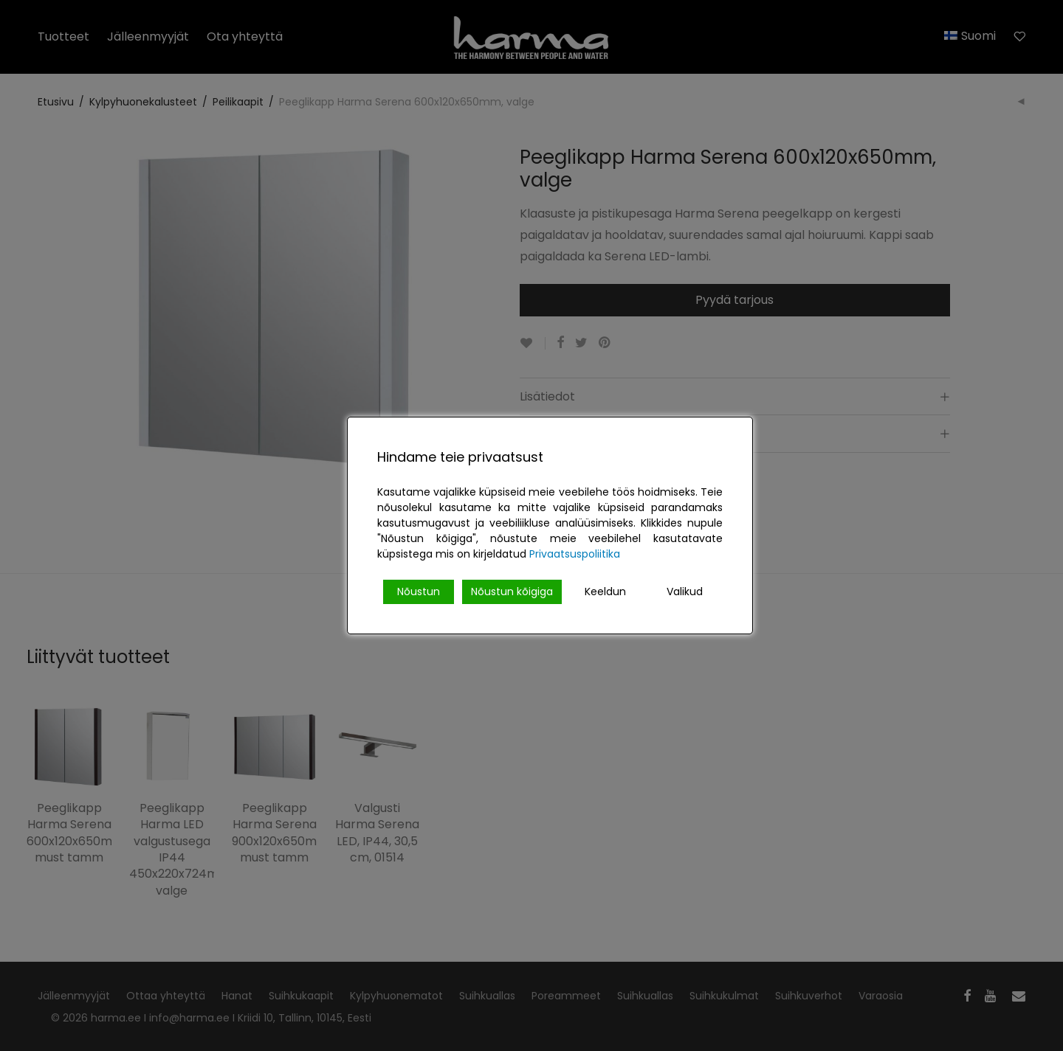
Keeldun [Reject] (605, 591)
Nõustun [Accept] (418, 591)
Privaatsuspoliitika (574, 554)
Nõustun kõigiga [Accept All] (512, 591)
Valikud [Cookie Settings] (685, 591)
